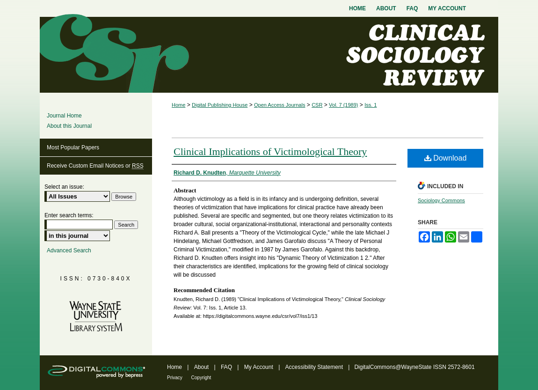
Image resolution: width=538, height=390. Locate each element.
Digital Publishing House (219, 105)
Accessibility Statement (315, 367)
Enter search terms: (69, 215)
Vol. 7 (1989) (343, 105)
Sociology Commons (441, 200)
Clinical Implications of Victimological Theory (270, 151)
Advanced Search (69, 250)
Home (178, 105)
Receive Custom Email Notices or (95, 165)
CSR (317, 105)
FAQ (227, 367)
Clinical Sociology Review (269, 55)
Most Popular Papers (73, 147)
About (202, 367)
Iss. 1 (370, 105)
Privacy (175, 377)
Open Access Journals (279, 105)
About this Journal (69, 126)
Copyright (201, 377)
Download (445, 158)
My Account (259, 367)
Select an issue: (64, 187)
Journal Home (64, 115)
